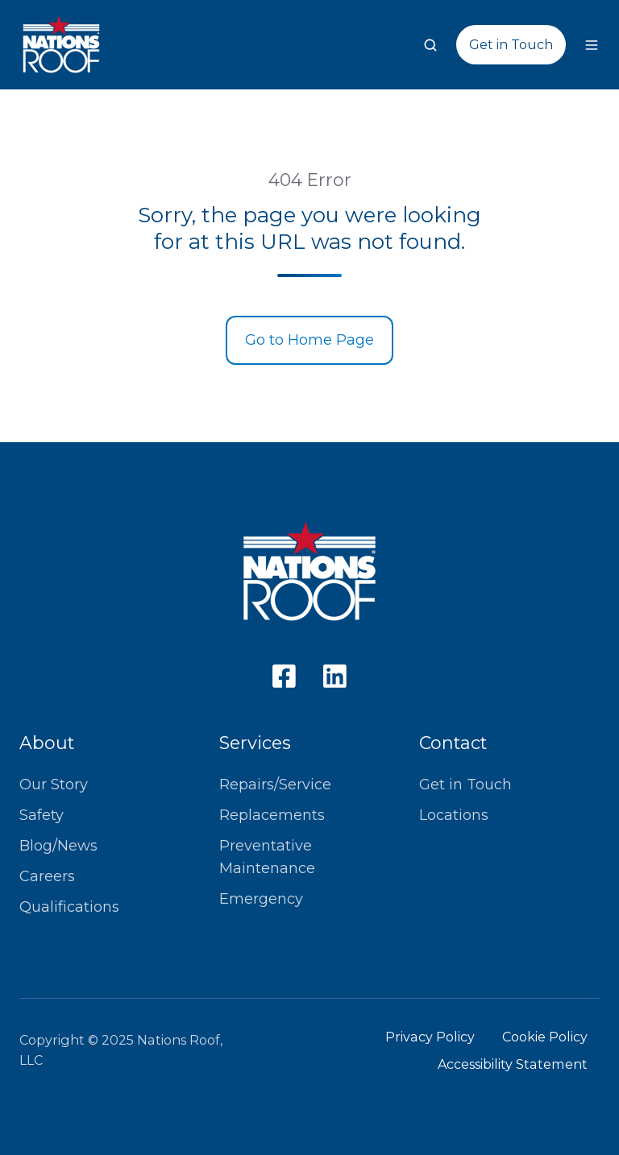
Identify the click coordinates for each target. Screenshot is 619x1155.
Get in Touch (511, 44)
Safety (41, 815)
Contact (453, 743)
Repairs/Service (275, 784)
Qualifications (69, 907)
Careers (47, 876)
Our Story (53, 784)
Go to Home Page (309, 340)
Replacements (272, 815)
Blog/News (58, 846)
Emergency (261, 899)
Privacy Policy (430, 1037)
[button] (430, 45)
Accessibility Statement (513, 1064)
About (46, 743)
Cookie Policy (545, 1037)
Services (255, 743)
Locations (453, 815)
